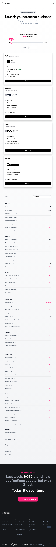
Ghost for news (5, 532)
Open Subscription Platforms (33, 530)
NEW (20, 69)
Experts (4, 529)
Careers (26, 513)
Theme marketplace (7, 524)
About (13, 513)
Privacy (35, 544)
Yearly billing (32, 47)
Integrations (5, 527)
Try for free (28, 81)
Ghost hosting (18, 527)
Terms (30, 544)
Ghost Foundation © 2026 (47, 544)
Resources (33, 513)
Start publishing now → (28, 499)
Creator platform (6, 522)
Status (47, 527)
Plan (6, 196)
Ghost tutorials (32, 522)
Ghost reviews (32, 527)
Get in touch (28, 183)
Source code (18, 534)
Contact (40, 544)
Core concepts (19, 524)
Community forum (47, 524)
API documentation (20, 529)
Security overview (19, 532)
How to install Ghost (20, 522)
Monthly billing (24, 47)
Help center (46, 522)
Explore (19, 513)
